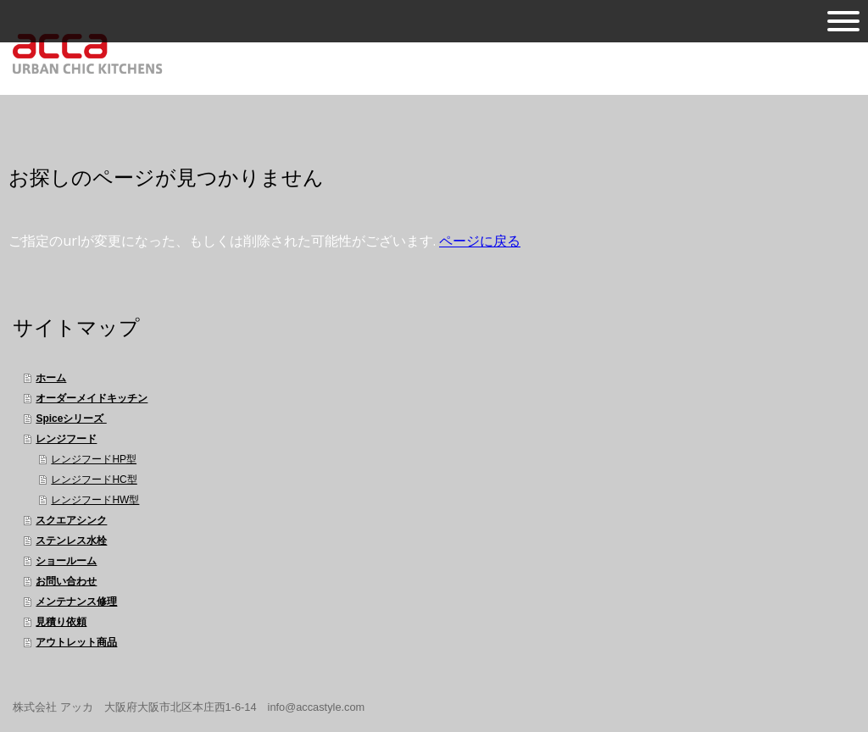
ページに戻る (479, 240)
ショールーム (66, 561)
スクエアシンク (71, 520)
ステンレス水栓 (71, 540)
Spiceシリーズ (71, 418)
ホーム (51, 378)
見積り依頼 (61, 622)
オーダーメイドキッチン (91, 398)
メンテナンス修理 (76, 601)
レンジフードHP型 (93, 459)
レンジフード (66, 439)
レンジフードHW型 (95, 500)
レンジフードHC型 (93, 479)
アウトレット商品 (76, 642)
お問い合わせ (66, 581)
